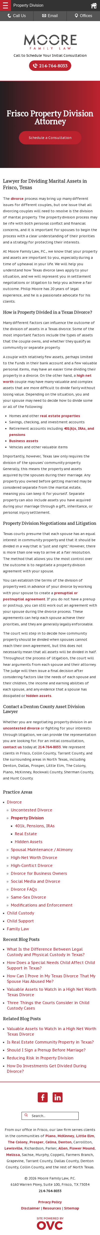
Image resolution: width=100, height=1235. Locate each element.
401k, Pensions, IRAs (35, 825)
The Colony (18, 1142)
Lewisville (13, 1148)
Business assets (23, 441)
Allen (62, 1148)
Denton (64, 1142)
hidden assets (38, 696)
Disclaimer (30, 1208)
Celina (50, 1142)
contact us (12, 747)
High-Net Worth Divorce (34, 857)
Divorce (14, 802)
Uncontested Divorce (31, 809)
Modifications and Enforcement (41, 905)
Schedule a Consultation (50, 137)
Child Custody (20, 913)
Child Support (20, 920)
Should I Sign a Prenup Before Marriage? (46, 1049)
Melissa (13, 1155)
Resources (52, 1208)
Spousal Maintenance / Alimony (42, 849)
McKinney (66, 1136)
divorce (17, 198)
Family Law (18, 928)
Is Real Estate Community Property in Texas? (50, 1042)
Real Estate (26, 833)
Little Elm (85, 1136)
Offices (83, 16)
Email (50, 16)
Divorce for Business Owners (39, 873)
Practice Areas (17, 792)
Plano (50, 1136)
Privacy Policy (50, 1202)
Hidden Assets (28, 841)
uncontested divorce (21, 728)
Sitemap (71, 1208)
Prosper (36, 1142)
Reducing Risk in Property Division (40, 1057)
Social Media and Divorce (35, 881)
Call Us (16, 16)
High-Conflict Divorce (32, 865)
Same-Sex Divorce (28, 897)
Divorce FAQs (24, 889)
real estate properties (60, 416)
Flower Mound (82, 1148)
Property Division (27, 817)
